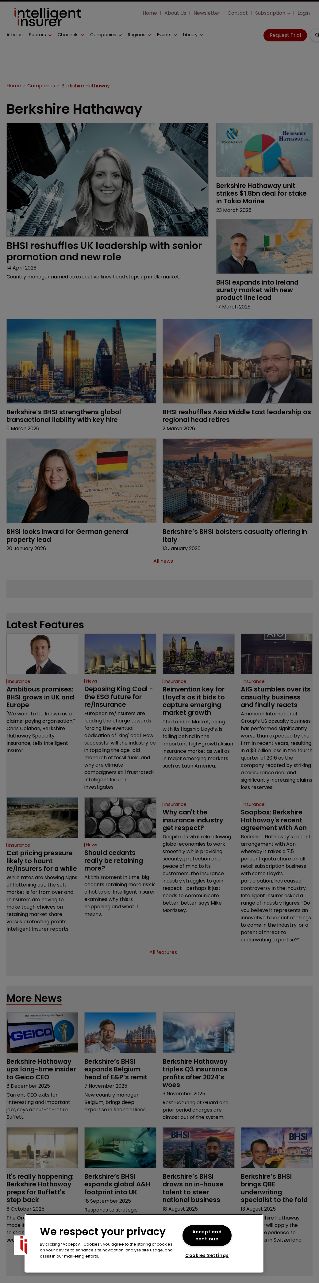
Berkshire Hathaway (85, 86)
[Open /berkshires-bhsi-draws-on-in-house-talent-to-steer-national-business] (199, 1170)
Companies (103, 35)
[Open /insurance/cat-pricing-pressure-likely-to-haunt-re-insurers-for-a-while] (42, 825)
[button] (40, 34)
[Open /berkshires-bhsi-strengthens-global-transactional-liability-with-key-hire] (81, 361)
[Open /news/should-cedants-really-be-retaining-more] (120, 825)
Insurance (19, 681)
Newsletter (207, 13)
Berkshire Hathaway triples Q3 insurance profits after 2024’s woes (197, 1092)
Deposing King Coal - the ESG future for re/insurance (119, 696)
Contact (238, 13)
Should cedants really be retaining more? (118, 868)
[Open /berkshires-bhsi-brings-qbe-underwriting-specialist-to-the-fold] (277, 1170)
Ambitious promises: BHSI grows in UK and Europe (35, 700)
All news (163, 561)
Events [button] (164, 35)
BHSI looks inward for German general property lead (74, 535)
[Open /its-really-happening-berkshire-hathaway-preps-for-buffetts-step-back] (42, 1170)
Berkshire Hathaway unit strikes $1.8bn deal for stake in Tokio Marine (260, 193)
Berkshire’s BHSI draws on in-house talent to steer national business (196, 1211)
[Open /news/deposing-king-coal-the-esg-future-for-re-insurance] (120, 654)
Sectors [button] (37, 35)
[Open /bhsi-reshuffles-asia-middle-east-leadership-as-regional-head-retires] (238, 361)
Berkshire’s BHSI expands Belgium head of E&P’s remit (118, 1084)
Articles (14, 35)
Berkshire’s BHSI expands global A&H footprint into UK (116, 1211)
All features (163, 968)
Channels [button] (68, 35)
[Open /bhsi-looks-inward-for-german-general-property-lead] (81, 481)
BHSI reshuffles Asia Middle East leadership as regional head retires (225, 415)
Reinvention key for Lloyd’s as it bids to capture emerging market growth (197, 700)
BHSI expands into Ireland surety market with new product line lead (262, 289)
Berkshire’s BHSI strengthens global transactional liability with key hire (70, 415)
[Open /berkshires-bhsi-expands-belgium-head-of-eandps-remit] (120, 1048)
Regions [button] (136, 35)
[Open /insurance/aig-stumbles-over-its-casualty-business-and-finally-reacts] (277, 654)
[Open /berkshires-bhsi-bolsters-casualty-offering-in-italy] (238, 481)
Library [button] (190, 35)
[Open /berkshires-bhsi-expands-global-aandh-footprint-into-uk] (120, 1170)
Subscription (270, 13)
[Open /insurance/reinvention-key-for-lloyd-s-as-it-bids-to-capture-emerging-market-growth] (199, 654)
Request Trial (285, 35)
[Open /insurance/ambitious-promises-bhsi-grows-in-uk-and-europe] (42, 654)
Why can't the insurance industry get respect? (197, 827)
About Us (175, 13)
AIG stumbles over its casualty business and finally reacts (274, 700)
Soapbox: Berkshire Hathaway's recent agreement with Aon (275, 831)
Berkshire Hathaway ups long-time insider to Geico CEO (38, 1088)
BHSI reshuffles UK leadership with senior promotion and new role (95, 251)
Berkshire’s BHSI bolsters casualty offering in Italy (223, 535)
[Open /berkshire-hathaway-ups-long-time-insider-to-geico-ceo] (42, 1048)
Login (304, 13)
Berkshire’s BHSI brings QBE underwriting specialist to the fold (277, 1211)
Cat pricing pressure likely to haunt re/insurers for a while (38, 872)
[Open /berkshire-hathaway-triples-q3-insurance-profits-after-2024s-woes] (199, 1048)
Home (150, 13)
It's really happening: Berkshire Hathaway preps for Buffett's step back (36, 1219)
